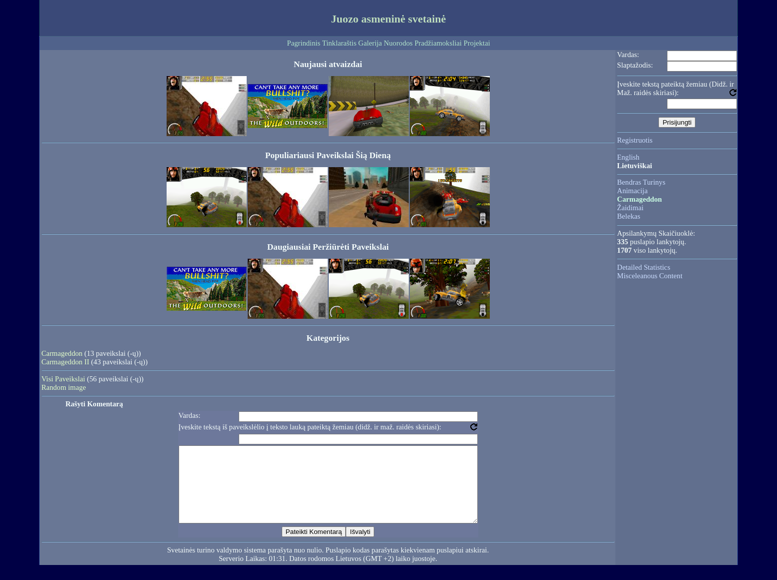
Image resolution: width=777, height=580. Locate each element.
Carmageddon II (66, 362)
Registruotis (634, 140)
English (628, 157)
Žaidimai (630, 208)
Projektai (477, 43)
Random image (64, 387)
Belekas (628, 216)
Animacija (632, 191)
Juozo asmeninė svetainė (388, 19)
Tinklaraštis (339, 43)
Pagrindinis (304, 43)
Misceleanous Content (649, 276)
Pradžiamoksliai (437, 43)
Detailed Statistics (643, 267)
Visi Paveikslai (63, 379)
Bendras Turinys (641, 182)
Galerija (370, 43)
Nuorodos (398, 43)
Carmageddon (62, 353)
